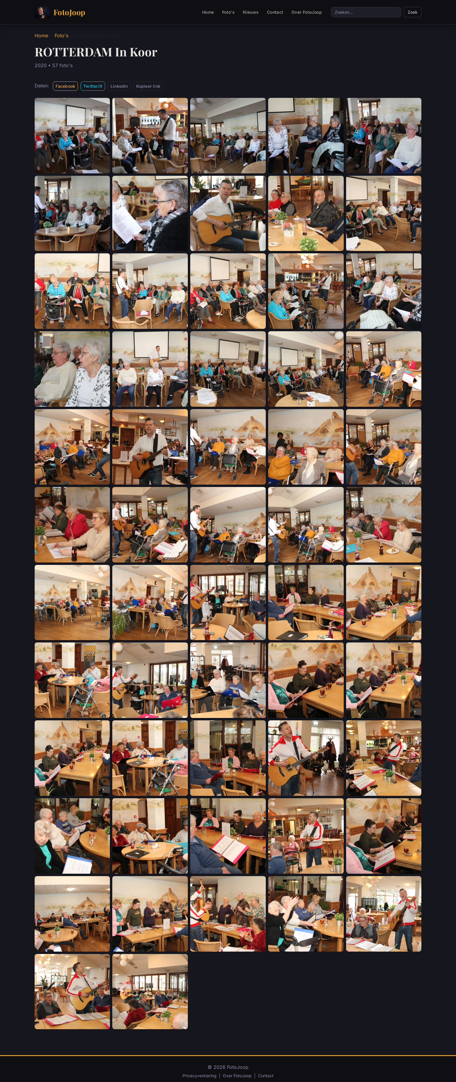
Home (208, 12)
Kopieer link (148, 86)
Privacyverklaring (199, 1075)
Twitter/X (92, 86)
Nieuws (251, 12)
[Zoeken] (366, 12)
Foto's (228, 12)
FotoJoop (60, 12)
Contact (275, 12)
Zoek (413, 12)
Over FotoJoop (306, 12)
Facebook (66, 86)
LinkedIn (119, 86)
